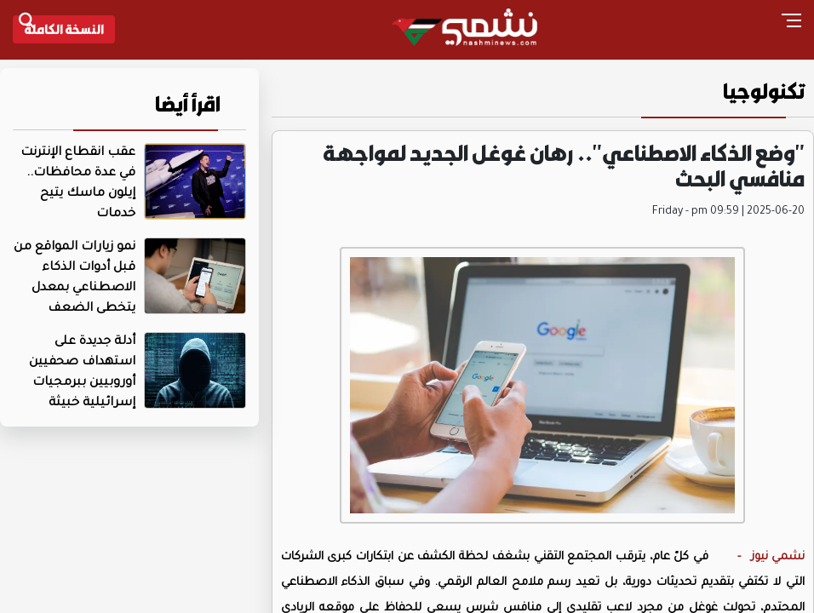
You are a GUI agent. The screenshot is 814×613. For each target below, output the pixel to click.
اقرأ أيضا (188, 104)
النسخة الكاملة (64, 29)
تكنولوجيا (764, 91)
